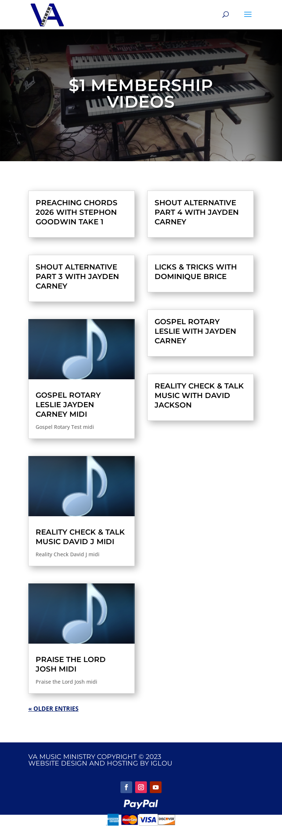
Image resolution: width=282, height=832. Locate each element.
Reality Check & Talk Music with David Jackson (199, 395)
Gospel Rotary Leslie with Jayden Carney (195, 331)
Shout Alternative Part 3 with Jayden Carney (77, 276)
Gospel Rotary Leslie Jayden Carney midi (68, 405)
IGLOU (161, 763)
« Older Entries (53, 709)
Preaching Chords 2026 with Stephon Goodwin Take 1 (77, 212)
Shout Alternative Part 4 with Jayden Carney (197, 212)
